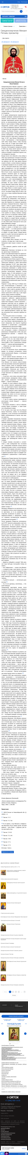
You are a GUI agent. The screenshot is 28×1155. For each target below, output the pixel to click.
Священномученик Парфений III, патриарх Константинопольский (13, 1057)
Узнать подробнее (6, 1149)
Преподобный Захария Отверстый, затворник (10, 1049)
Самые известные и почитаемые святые (11, 1084)
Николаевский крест (6, 1137)
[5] (7, 649)
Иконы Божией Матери (7, 1069)
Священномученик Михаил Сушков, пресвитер (12, 935)
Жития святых (5, 1072)
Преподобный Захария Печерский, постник (9, 1052)
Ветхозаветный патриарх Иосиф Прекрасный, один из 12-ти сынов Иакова (12, 1056)
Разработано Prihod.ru (6, 1145)
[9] (24, 748)
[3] (17, 519)
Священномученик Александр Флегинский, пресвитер (11, 1053)
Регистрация (24, 2)
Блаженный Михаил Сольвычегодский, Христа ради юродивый (13, 939)
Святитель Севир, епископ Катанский (8, 1058)
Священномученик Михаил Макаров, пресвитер (12, 984)
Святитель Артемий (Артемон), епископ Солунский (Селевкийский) (11, 1051)
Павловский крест (5, 1136)
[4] (6, 581)
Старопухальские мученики (7, 913)
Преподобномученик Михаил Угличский (10, 920)
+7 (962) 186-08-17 (14, 7)
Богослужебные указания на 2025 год (11, 1081)
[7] (21, 716)
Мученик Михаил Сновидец (7, 943)
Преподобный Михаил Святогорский (16, 882)
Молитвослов (4, 1073)
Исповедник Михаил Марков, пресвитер (16, 975)
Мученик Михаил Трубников (13, 924)
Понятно (24, 1148)
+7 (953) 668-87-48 (14, 6)
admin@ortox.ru (9, 1104)
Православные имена (7, 1079)
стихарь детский (5, 1131)
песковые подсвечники (6, 1134)
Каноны (3, 1078)
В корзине (21, 1153)
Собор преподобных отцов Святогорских (17, 893)
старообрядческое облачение (8, 1133)
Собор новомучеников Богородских (9, 879)
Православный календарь (16, 1016)
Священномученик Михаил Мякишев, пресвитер (12, 957)
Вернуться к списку (7, 852)
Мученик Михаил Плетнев (7, 954)
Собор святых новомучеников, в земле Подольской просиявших (16, 871)
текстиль (3, 1129)
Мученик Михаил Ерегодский (14, 902)
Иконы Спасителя (6, 1070)
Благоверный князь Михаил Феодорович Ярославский (14, 916)
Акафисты (4, 1075)
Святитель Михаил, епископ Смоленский (10, 946)
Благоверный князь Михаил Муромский (16, 961)
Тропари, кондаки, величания (8, 1076)
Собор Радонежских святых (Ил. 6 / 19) (10, 866)
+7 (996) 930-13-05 (14, 5)
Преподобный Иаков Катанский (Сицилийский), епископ (12, 1047)
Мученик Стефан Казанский (6, 1048)
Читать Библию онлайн (7, 1067)
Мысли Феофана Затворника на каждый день (14, 1086)
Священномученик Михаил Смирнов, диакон (11, 950)
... (21, 991)
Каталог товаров (14, 16)
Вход (19, 2)
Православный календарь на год (9, 1062)
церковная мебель (5, 1128)
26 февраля (5, 42)
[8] (9, 730)
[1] (4, 456)
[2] (11, 506)
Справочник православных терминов (10, 1091)
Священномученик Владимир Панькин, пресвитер (10, 1054)
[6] (23, 673)
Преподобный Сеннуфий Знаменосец (8, 1059)
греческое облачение (6, 1139)
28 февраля (14, 42)
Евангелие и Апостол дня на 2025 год (10, 1082)
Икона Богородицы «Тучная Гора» (14, 1041)
